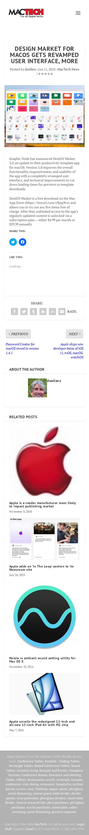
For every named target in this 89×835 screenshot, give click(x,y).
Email (30, 829)
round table (60, 807)
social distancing (20, 793)
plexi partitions (58, 802)
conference (13, 784)
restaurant (47, 784)
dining (34, 784)
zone (30, 789)
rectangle (63, 780)
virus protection (28, 798)
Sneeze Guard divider (31, 802)
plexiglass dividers (53, 798)
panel (63, 789)
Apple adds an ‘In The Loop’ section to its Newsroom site (41, 568)
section (78, 784)
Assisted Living (27, 770)
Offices (21, 780)
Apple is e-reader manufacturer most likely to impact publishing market (42, 504)
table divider (61, 793)
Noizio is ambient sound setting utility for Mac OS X (42, 660)
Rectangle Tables (21, 766)
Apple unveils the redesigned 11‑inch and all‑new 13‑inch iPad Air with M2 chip (42, 723)
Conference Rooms (34, 775)
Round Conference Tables (52, 766)
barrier (10, 789)
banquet (77, 780)
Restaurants (36, 780)
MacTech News (68, 69)
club (25, 784)
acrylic (50, 780)
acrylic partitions (38, 807)
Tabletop (41, 789)
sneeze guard (42, 793)
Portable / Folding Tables (62, 761)
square (53, 789)
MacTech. (40, 824)
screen (21, 789)
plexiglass (76, 789)
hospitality (63, 784)
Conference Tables (30, 761)
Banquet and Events (53, 770)
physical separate (64, 812)
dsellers (30, 69)
